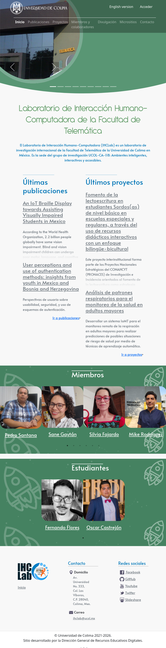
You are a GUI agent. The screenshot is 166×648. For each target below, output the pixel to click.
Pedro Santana (21, 435)
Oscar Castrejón (103, 527)
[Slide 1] (53, 86)
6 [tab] (99, 445)
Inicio (19, 22)
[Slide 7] (98, 86)
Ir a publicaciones (66, 318)
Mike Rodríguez (146, 434)
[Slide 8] (106, 86)
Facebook (129, 572)
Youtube (128, 586)
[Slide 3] (68, 86)
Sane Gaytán (63, 434)
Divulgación (107, 22)
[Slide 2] (60, 86)
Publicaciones (38, 22)
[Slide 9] (113, 86)
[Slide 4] (75, 86)
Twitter (127, 593)
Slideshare (130, 600)
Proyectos (60, 22)
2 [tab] (74, 445)
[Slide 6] (91, 86)
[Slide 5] (83, 86)
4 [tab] (86, 445)
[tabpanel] (21, 414)
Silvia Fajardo (104, 434)
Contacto (147, 22)
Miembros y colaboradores (82, 24)
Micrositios (128, 22)
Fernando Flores (62, 527)
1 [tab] (67, 445)
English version (121, 6)
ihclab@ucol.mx (84, 618)
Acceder (146, 6)
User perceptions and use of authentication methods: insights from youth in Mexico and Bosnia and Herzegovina (51, 277)
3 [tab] (80, 445)
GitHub (127, 579)
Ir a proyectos (131, 354)
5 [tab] (92, 445)
